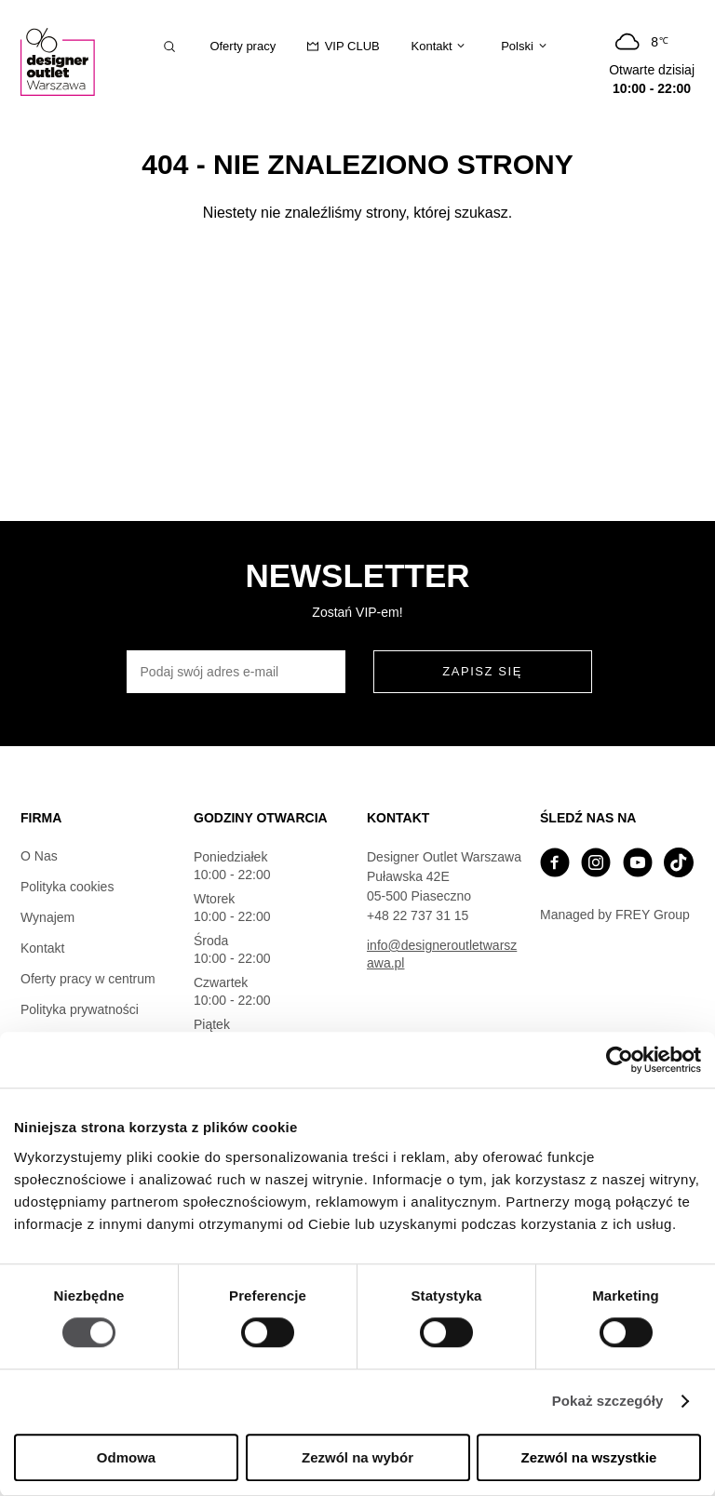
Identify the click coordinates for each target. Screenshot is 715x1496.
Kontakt (42, 948)
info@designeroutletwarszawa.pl (442, 954)
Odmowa (126, 1457)
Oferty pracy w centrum (87, 978)
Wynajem (47, 917)
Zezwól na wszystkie (589, 1457)
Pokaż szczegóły (608, 1401)
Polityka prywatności (79, 1009)
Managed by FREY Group (615, 914)
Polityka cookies (67, 886)
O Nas (39, 855)
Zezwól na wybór (357, 1457)
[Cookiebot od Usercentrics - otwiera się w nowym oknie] (619, 1060)
